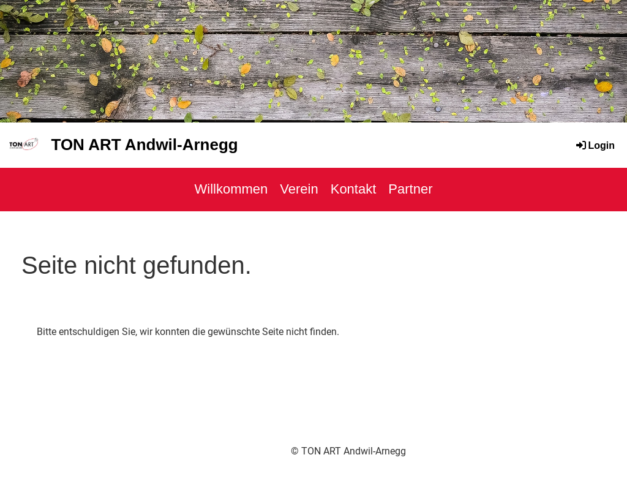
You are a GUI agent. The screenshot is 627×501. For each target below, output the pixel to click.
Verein (299, 189)
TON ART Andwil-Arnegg (144, 144)
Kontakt (354, 189)
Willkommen (231, 189)
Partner (410, 189)
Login (594, 145)
